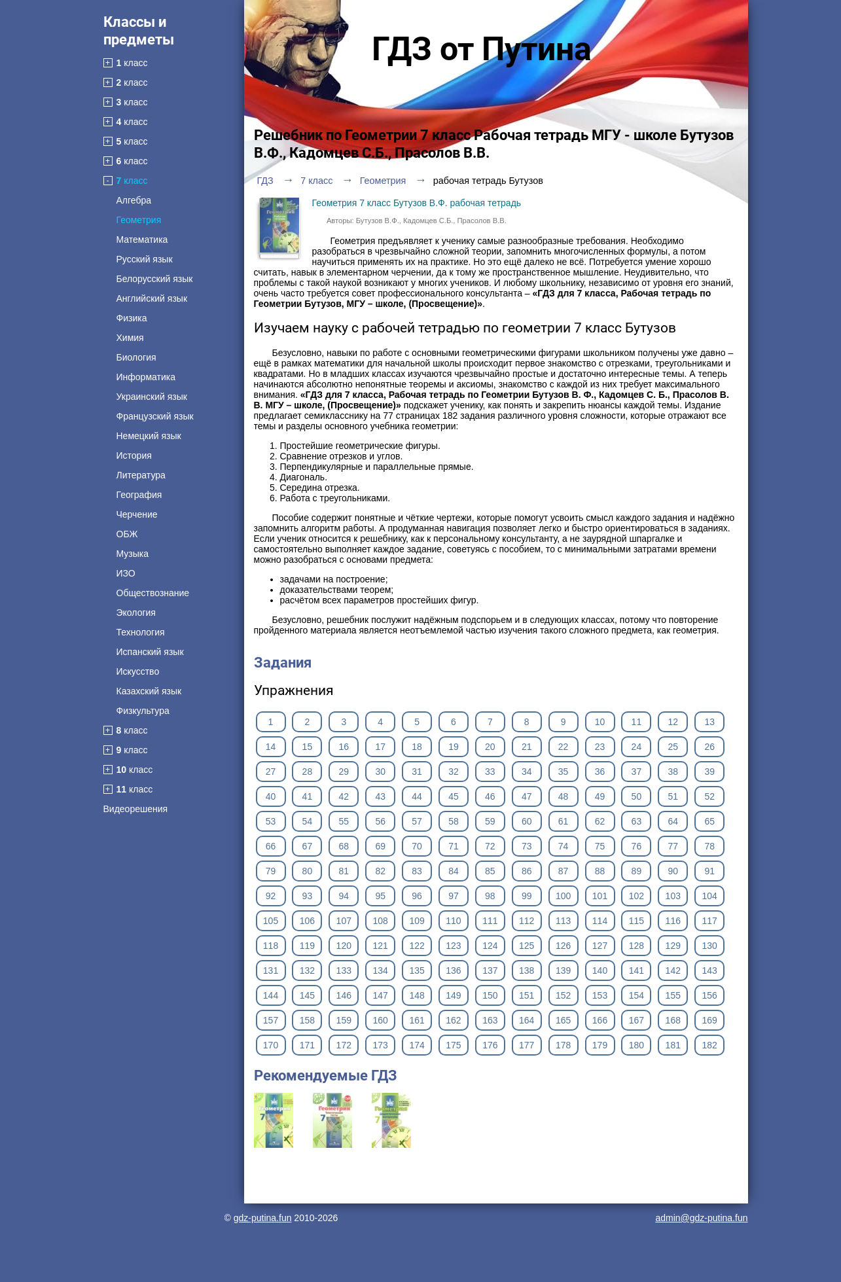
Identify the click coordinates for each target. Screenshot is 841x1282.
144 (270, 995)
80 (307, 871)
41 (307, 796)
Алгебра (134, 200)
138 (526, 970)
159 (343, 1020)
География (139, 495)
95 (380, 896)
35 (563, 771)
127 (599, 945)
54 (307, 821)
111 (489, 921)
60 (527, 821)
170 (270, 1045)
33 (490, 771)
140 (599, 970)
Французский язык (155, 416)
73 (527, 846)
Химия (130, 337)
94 (343, 896)
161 (416, 1020)
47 (527, 796)
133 (343, 970)
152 (563, 995)
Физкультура (143, 710)
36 (600, 771)
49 (600, 796)
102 (636, 896)
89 (637, 871)
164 (526, 1020)
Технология (140, 632)
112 (526, 921)
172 (343, 1045)
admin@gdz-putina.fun (701, 1218)
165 (563, 1020)
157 (270, 1020)
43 (380, 796)
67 (307, 846)
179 (599, 1045)
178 (563, 1045)
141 (636, 970)
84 (453, 871)
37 (637, 771)
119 (307, 945)
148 (416, 995)
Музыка (132, 553)
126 (563, 945)
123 (453, 945)
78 (709, 846)
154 (636, 995)
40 (271, 796)
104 (709, 896)
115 (636, 921)
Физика (131, 318)
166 (599, 1020)
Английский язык (152, 298)
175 (453, 1045)
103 (673, 896)
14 (271, 746)
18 (417, 746)
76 (637, 846)
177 (526, 1045)
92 (271, 896)
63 (637, 821)
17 (380, 746)
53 (271, 821)
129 (673, 945)
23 (600, 746)
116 (673, 921)
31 (417, 771)
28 (307, 771)
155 (673, 995)
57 (417, 821)
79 (271, 871)
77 (673, 846)
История (134, 455)
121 (379, 945)
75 (600, 846)
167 (636, 1020)
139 (563, 970)
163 (489, 1020)
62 (600, 821)
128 (636, 945)
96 (417, 896)
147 (379, 995)
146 (343, 995)
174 (416, 1045)
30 (380, 771)
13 (709, 722)
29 (343, 771)
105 (270, 921)
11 (637, 722)
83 (417, 871)
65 (709, 821)
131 (270, 970)
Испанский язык (150, 652)
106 (307, 921)
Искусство (138, 671)
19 (453, 746)
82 (380, 871)
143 (709, 970)
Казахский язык (149, 691)
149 (453, 995)
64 (673, 821)
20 (490, 746)
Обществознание (153, 593)
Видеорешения (135, 809)
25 (673, 746)
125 (526, 945)
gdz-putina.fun (263, 1218)
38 (673, 771)
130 (709, 945)
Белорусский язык (154, 279)
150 (489, 995)
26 (709, 746)
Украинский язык (151, 396)
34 (527, 771)
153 (599, 995)
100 (563, 896)
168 (673, 1020)
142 (673, 970)
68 (343, 846)
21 (527, 746)
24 (637, 746)
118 (270, 945)
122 (416, 945)
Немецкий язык (148, 436)
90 (673, 871)
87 (563, 871)
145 (307, 995)
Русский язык (144, 259)
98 (490, 896)
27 (271, 771)
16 (343, 746)
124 (489, 945)
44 (417, 796)
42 (343, 796)
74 (563, 846)
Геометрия (139, 220)
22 (563, 746)
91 (709, 871)
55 (343, 821)
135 (416, 970)
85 (490, 871)
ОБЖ (127, 534)
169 (709, 1020)
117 (709, 921)
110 (453, 921)
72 (490, 846)
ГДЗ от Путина (482, 49)
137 (489, 970)
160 (379, 1020)
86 (527, 871)
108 (379, 921)
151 (526, 995)
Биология (136, 357)
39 (709, 771)
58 (453, 821)
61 (563, 821)
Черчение (137, 514)
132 (307, 970)
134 (379, 970)
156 (709, 995)
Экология (136, 612)
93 (307, 896)
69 (380, 846)
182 (709, 1045)
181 (673, 1045)
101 (599, 896)
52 (709, 796)
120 (343, 945)
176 (489, 1045)
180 (636, 1045)
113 (563, 921)
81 (343, 871)
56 (380, 821)
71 (453, 846)
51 (673, 796)
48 (563, 796)
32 (453, 771)
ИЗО (125, 573)
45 (453, 796)
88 (600, 871)
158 (307, 1020)
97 (453, 896)
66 (271, 846)
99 (527, 896)
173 (379, 1045)
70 (417, 846)
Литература (141, 475)
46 (490, 796)
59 (490, 821)
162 (453, 1020)
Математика (142, 239)
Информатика (145, 377)
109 (416, 921)
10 (600, 722)
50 (637, 796)
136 (453, 970)
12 (673, 722)
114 (599, 921)
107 (343, 921)
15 (307, 746)
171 (307, 1045)
